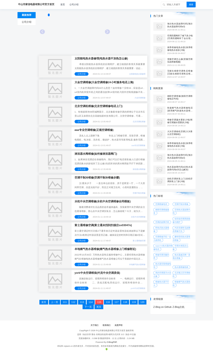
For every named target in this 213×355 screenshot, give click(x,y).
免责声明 (118, 325)
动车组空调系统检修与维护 (181, 220)
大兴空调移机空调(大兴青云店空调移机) (180, 132)
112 (73, 302)
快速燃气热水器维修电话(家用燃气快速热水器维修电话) (180, 109)
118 (125, 302)
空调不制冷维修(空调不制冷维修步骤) (97, 177)
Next (107, 31)
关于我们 (94, 325)
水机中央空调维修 (138, 217)
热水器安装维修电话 (162, 265)
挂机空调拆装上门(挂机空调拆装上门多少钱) (180, 180)
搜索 (191, 4)
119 (134, 302)
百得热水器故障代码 (181, 211)
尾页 (98, 307)
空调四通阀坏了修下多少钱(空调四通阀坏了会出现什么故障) (180, 37)
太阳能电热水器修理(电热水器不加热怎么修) (101, 58)
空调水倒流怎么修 (180, 247)
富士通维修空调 (139, 241)
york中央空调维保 (138, 288)
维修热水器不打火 (161, 283)
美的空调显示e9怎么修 (162, 274)
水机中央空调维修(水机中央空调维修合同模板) (103, 201)
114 (91, 302)
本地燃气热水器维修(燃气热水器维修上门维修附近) (105, 249)
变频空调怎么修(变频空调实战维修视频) (180, 60)
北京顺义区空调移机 (181, 274)
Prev (42, 31)
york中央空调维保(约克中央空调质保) (97, 272)
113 (82, 302)
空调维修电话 (161, 204)
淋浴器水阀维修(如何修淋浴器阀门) (96, 153)
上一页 (54, 302)
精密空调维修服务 (161, 211)
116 (108, 302)
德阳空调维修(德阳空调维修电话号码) (180, 97)
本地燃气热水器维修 (137, 264)
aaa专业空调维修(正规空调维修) (94, 129)
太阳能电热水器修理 (137, 74)
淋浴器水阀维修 (139, 169)
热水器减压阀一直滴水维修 (181, 256)
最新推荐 (26, 15)
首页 (62, 4)
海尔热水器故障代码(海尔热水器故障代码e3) (180, 25)
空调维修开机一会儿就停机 (162, 238)
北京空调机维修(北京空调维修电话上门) (99, 106)
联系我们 (107, 325)
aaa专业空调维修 (138, 145)
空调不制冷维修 (139, 193)
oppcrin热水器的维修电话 (162, 247)
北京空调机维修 (139, 122)
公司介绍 (73, 4)
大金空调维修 (140, 98)
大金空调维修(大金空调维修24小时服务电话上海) (104, 82)
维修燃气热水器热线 (181, 283)
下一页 (88, 307)
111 (65, 302)
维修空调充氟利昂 (161, 256)
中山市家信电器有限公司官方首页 (110, 330)
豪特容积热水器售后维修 (181, 238)
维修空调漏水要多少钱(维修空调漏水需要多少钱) (180, 121)
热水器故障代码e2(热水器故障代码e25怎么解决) (180, 168)
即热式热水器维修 (161, 229)
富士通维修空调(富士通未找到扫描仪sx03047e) (103, 225)
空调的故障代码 (162, 222)
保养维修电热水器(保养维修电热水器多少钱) (180, 48)
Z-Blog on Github (162, 307)
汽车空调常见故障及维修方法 (181, 229)
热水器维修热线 (181, 267)
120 (142, 302)
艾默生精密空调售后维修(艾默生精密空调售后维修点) (180, 72)
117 (116, 302)
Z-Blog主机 (178, 307)
